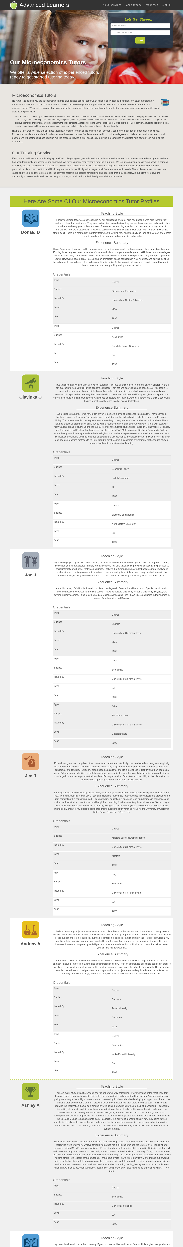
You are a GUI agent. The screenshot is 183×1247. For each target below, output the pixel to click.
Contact (152, 5)
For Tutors (134, 5)
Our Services (112, 5)
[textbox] (140, 25)
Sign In (166, 5)
